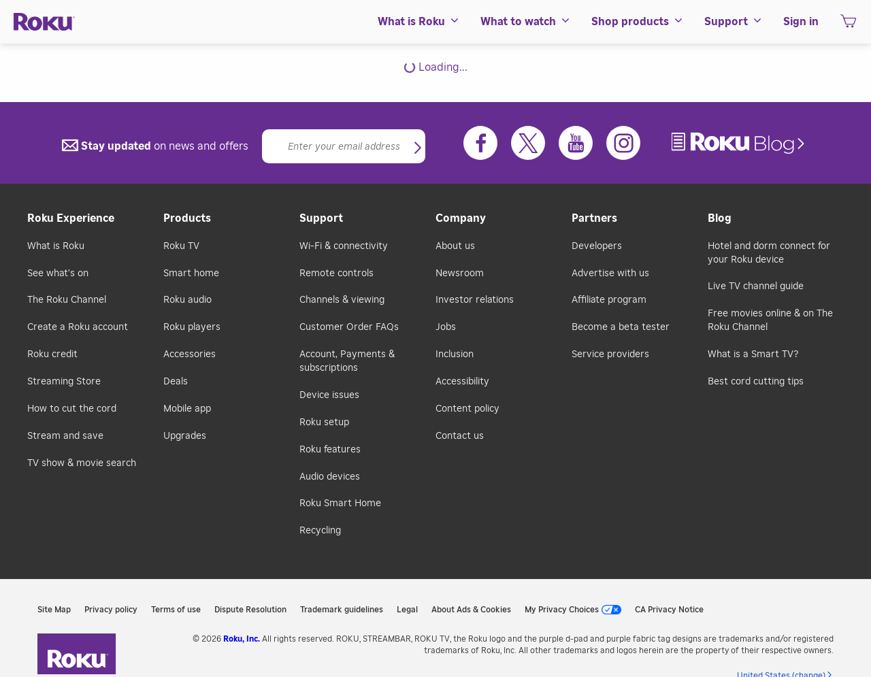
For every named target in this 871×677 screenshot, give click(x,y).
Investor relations (475, 300)
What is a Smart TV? (753, 354)
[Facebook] (480, 143)
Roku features (330, 450)
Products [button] (187, 218)
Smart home (191, 273)
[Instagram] (623, 143)
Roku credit (52, 354)
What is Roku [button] (419, 21)
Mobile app (187, 409)
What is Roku (55, 246)
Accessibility (462, 381)
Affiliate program (609, 300)
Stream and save (65, 436)
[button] (417, 149)
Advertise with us (610, 273)
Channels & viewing (341, 300)
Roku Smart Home (340, 503)
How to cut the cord (71, 409)
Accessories (189, 354)
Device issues (329, 395)
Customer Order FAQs (349, 327)
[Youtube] (576, 143)
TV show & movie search (81, 463)
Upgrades (184, 436)
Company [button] (461, 218)
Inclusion (455, 354)
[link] (740, 143)
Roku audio (187, 300)
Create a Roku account (77, 327)
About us (455, 246)
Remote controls (336, 273)
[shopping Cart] (848, 25)
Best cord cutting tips (756, 381)
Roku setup (324, 422)
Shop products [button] (637, 21)
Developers (597, 246)
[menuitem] (418, 22)
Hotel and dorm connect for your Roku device (769, 253)
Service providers (610, 354)
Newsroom (460, 273)
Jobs (446, 327)
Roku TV (181, 246)
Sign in (801, 21)
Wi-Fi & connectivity (343, 246)
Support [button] (733, 21)
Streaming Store (64, 381)
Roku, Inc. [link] (241, 639)
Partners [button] (594, 218)
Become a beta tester (621, 327)
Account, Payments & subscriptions (347, 361)
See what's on (57, 273)
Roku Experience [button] (70, 218)
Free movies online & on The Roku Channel (770, 320)
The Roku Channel (66, 300)
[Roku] (44, 22)
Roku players (191, 327)
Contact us (460, 436)
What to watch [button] (525, 21)
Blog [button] (720, 218)
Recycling (320, 530)
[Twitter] (528, 143)
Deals (175, 381)
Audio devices (329, 477)
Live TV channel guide (756, 286)
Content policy (467, 409)
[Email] (343, 146)
